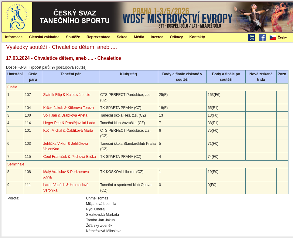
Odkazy (176, 37)
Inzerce (157, 37)
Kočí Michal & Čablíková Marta (68, 130)
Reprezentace (98, 37)
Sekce (122, 37)
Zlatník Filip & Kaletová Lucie (66, 95)
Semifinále (15, 164)
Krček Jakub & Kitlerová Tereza (68, 108)
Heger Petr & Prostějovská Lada (69, 123)
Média (139, 37)
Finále (12, 87)
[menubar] (281, 37)
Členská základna (44, 37)
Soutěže (73, 37)
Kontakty (197, 37)
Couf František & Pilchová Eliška (69, 157)
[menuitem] (281, 37)
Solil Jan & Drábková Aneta (65, 115)
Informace (13, 37)
